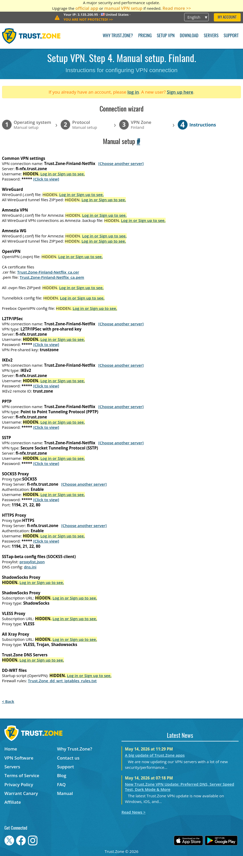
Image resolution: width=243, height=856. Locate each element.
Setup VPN (166, 36)
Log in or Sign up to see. (62, 173)
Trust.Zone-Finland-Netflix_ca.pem (52, 277)
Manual (65, 793)
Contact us (68, 758)
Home (10, 749)
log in (133, 92)
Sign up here (180, 92)
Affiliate (12, 802)
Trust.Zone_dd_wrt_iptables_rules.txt (62, 680)
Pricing (145, 36)
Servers (211, 36)
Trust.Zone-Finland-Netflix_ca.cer (48, 272)
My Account (227, 17)
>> (88, 19)
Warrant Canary (21, 793)
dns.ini (30, 566)
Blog (61, 775)
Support (231, 36)
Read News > (133, 812)
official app (86, 8)
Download (189, 36)
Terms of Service (21, 775)
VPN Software (18, 758)
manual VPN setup (123, 8)
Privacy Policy (18, 784)
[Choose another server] (121, 163)
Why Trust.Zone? (118, 36)
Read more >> (177, 8)
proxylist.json (32, 561)
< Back (8, 701)
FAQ (61, 784)
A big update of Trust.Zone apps (154, 755)
